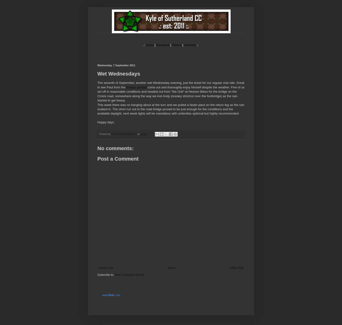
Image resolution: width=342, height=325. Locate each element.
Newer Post (106, 268)
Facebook (163, 45)
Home (150, 45)
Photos (177, 45)
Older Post (236, 268)
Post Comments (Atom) (129, 275)
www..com (111, 295)
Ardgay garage (136, 87)
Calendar (190, 45)
